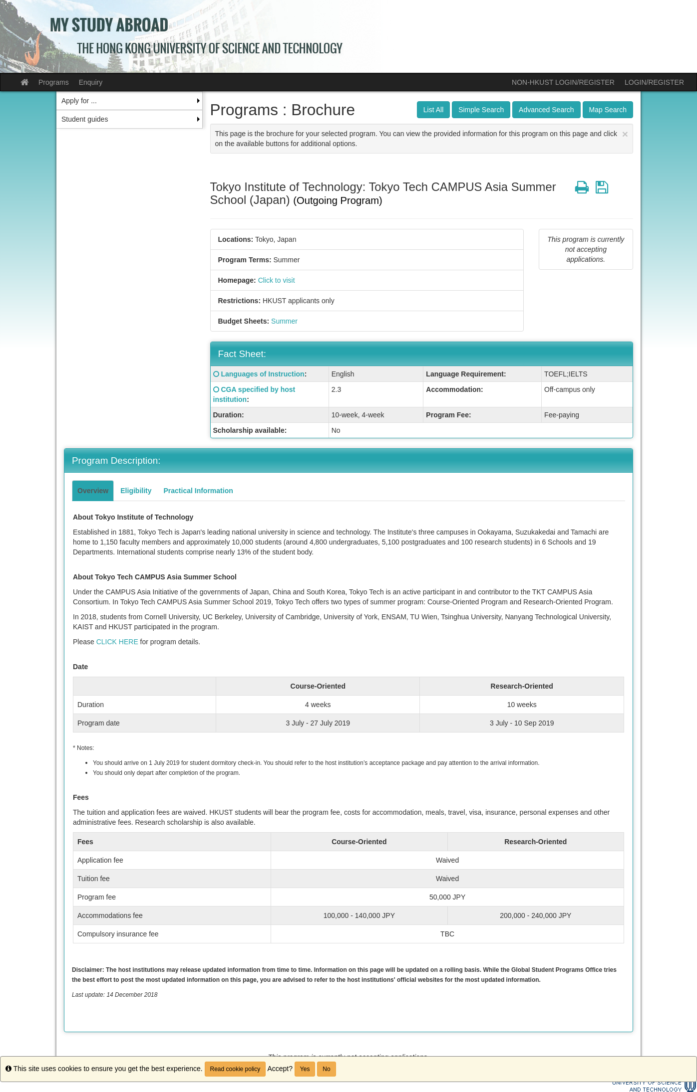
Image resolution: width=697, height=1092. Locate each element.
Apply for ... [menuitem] (79, 101)
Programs (53, 82)
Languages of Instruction (262, 374)
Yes (305, 1069)
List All (433, 110)
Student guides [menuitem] (84, 119)
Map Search (608, 110)
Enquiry (90, 82)
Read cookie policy (235, 1069)
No (326, 1069)
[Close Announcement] (625, 134)
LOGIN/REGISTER (654, 82)
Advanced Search (546, 110)
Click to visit (276, 280)
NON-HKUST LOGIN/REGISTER (563, 82)
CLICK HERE (117, 642)
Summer (284, 321)
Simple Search (481, 110)
